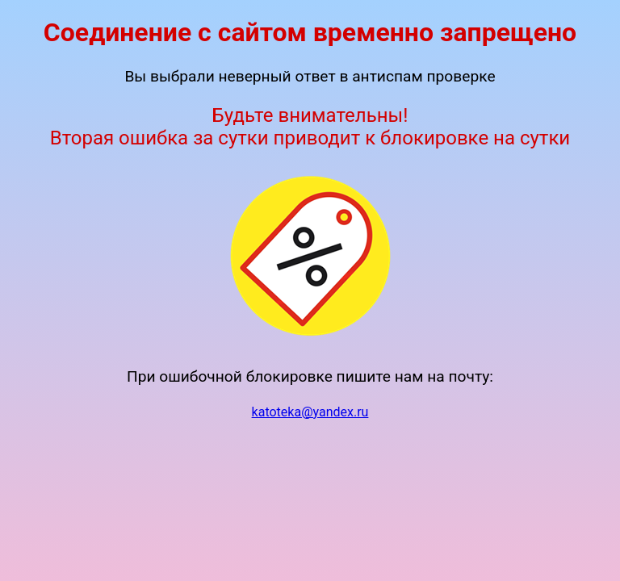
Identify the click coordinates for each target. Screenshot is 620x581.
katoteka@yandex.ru (310, 412)
